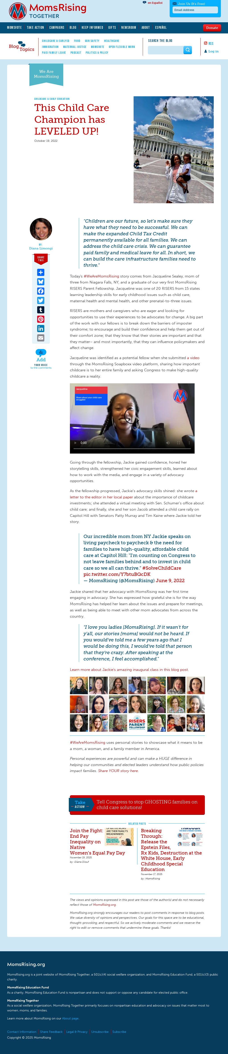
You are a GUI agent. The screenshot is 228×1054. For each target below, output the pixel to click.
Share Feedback (51, 1032)
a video (193, 357)
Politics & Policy (97, 52)
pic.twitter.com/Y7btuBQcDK (117, 574)
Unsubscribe (100, 1032)
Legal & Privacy (77, 1032)
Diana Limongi (41, 248)
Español (161, 27)
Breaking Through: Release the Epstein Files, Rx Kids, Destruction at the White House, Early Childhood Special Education (171, 850)
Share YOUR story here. (118, 770)
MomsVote (14, 27)
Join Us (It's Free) (191, 4)
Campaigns (57, 27)
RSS (211, 43)
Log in (213, 51)
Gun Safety (92, 41)
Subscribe (119, 1032)
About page (70, 1018)
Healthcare (112, 41)
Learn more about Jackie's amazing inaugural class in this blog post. (130, 669)
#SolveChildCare (161, 568)
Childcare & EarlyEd (56, 41)
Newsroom (128, 27)
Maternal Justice (75, 47)
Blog (73, 27)
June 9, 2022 (170, 580)
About (146, 27)
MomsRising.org (50, 11)
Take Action (35, 27)
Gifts (112, 27)
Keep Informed (93, 27)
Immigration (50, 47)
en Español (155, 2)
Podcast (76, 52)
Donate (212, 28)
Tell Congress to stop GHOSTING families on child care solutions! (147, 804)
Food (77, 41)
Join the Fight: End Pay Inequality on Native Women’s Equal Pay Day (97, 842)
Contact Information (21, 1032)
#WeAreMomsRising (101, 276)
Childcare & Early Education (52, 99)
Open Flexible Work (122, 47)
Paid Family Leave (54, 52)
